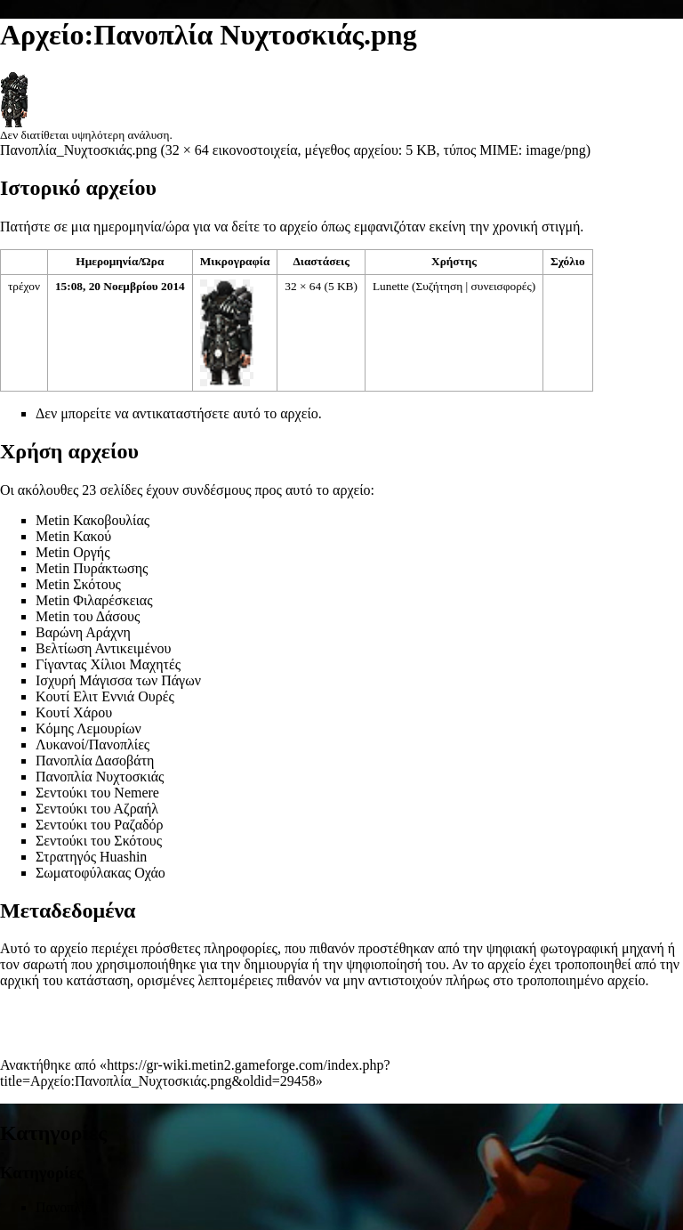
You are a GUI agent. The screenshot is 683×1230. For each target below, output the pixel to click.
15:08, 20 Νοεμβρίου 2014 (120, 286)
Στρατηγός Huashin (91, 856)
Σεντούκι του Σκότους (99, 840)
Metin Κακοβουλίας (92, 520)
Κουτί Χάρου (74, 712)
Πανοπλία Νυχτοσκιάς (100, 776)
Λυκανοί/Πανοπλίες (92, 744)
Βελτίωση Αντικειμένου (103, 648)
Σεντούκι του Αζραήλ (97, 808)
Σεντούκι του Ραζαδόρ (100, 824)
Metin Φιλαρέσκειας (94, 600)
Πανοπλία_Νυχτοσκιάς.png (78, 150)
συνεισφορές (501, 286)
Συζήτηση (438, 286)
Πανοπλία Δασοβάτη (95, 760)
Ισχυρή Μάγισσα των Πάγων (118, 680)
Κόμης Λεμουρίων (88, 728)
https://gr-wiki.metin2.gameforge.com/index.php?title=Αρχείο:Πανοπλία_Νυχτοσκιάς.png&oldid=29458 (195, 1072)
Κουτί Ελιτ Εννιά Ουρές (105, 696)
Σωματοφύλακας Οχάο (100, 872)
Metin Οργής (73, 552)
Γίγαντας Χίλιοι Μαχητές (108, 664)
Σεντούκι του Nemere (97, 792)
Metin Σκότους (78, 584)
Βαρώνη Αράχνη (83, 632)
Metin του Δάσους (88, 616)
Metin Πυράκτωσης (92, 568)
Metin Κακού (73, 536)
